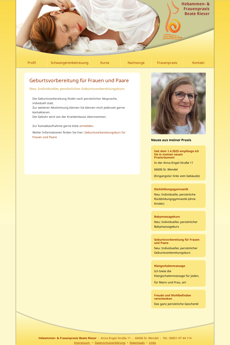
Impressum (82, 343)
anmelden (86, 126)
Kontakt (198, 62)
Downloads (137, 343)
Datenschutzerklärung (110, 343)
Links (152, 343)
